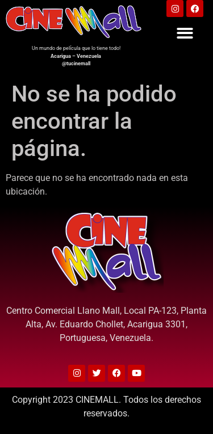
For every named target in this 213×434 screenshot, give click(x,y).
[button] (185, 33)
